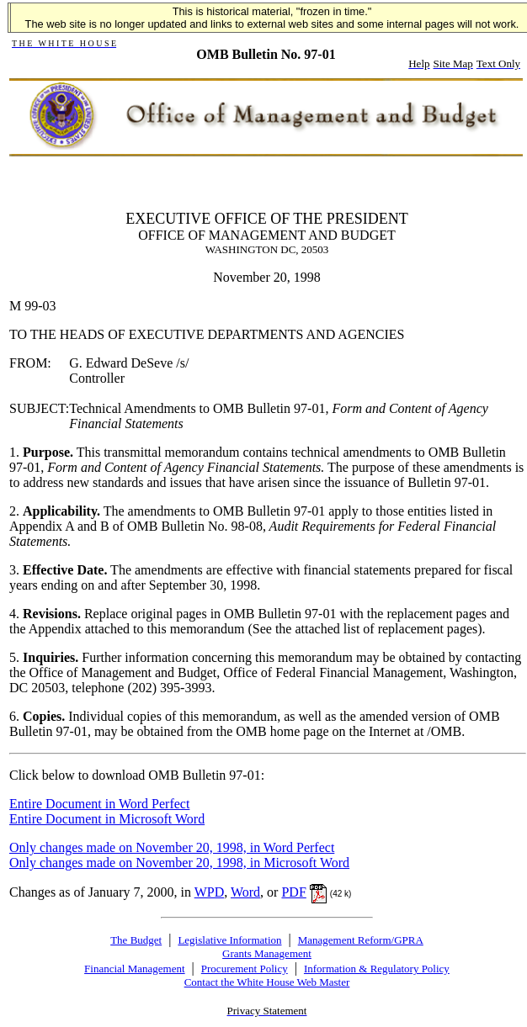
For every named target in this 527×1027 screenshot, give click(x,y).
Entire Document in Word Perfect (99, 804)
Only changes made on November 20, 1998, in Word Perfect (171, 847)
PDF (293, 892)
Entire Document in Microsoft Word (107, 819)
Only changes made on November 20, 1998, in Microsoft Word (179, 862)
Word (245, 892)
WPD (209, 892)
